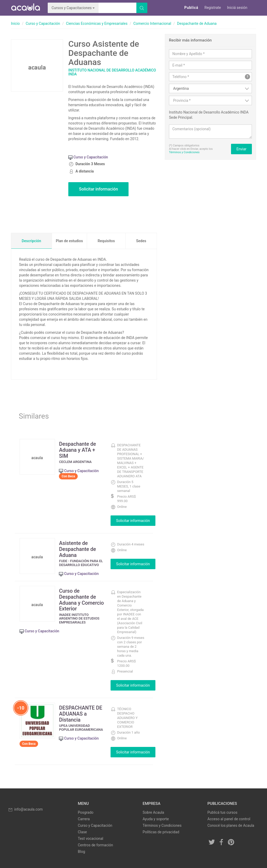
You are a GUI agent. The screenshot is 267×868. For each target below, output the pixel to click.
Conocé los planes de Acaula (231, 825)
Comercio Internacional (152, 23)
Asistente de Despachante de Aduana (79, 549)
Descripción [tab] (31, 241)
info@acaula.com (25, 809)
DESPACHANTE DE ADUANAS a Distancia (82, 713)
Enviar (241, 149)
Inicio (15, 23)
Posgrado (86, 812)
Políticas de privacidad (161, 831)
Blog (81, 851)
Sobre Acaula (153, 812)
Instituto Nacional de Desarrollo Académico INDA (112, 72)
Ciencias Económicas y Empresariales (97, 23)
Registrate (212, 7)
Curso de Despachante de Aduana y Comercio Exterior (81, 599)
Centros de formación (95, 844)
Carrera (84, 818)
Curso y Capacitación (43, 23)
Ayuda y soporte (156, 818)
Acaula (25, 8)
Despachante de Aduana (197, 23)
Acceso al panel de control (229, 818)
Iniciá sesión (237, 7)
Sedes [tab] (141, 241)
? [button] (247, 77)
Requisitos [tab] (106, 241)
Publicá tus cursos (223, 812)
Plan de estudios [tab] (69, 241)
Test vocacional (90, 838)
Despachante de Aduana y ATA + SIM (79, 450)
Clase (82, 831)
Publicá (191, 7)
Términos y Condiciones (184, 152)
